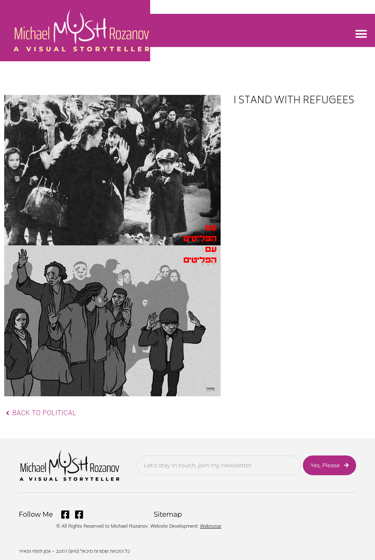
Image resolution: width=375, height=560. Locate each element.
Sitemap (168, 514)
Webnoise (210, 526)
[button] (361, 33)
